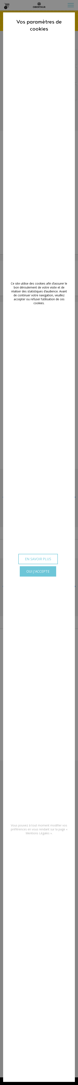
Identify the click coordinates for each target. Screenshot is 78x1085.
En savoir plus (38, 559)
